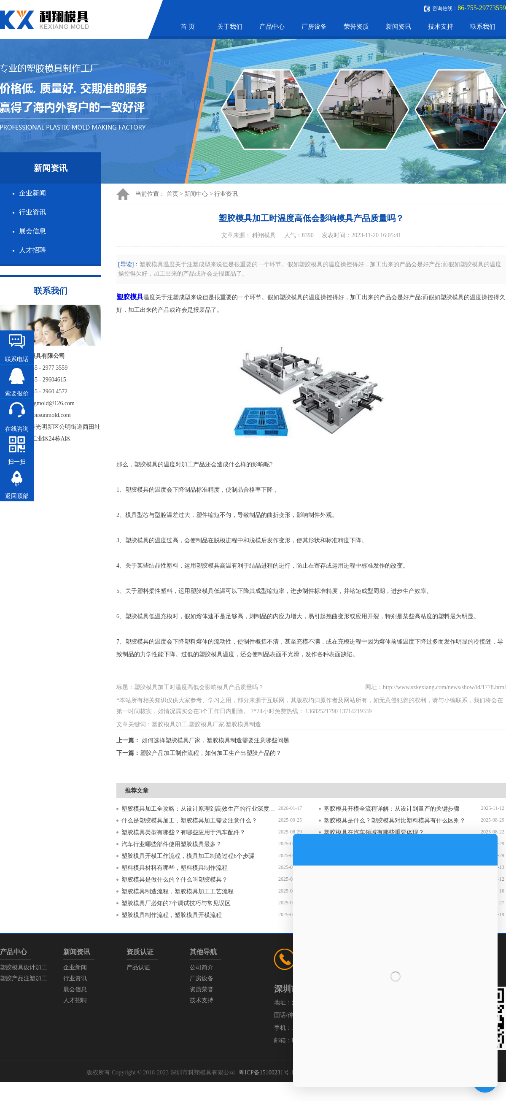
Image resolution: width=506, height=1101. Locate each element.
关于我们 (229, 26)
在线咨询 (17, 429)
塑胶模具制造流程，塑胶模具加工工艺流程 (177, 891)
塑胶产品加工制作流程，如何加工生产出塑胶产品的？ (211, 753)
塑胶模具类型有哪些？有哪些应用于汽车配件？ (183, 832)
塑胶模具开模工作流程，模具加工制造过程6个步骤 (187, 856)
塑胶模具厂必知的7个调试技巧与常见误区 (176, 903)
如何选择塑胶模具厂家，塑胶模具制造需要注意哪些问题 (215, 740)
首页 (172, 194)
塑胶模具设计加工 (23, 967)
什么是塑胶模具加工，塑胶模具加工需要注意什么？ (189, 820)
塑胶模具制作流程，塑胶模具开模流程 (171, 915)
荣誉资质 (356, 26)
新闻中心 (196, 194)
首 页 (187, 26)
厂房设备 (314, 26)
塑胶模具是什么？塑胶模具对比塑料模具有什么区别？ (395, 820)
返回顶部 (17, 496)
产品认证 (138, 967)
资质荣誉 (201, 989)
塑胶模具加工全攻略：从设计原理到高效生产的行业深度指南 (199, 809)
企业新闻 (32, 193)
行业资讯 (32, 212)
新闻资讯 (398, 26)
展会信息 (32, 231)
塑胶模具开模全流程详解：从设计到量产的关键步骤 (392, 809)
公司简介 (201, 967)
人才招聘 (32, 250)
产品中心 (272, 26)
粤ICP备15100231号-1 (266, 1072)
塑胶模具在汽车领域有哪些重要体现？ (374, 832)
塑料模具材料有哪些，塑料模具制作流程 (174, 868)
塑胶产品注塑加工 (23, 978)
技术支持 (440, 26)
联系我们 (482, 26)
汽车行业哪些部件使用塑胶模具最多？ (171, 844)
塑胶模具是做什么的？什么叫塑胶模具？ (174, 879)
